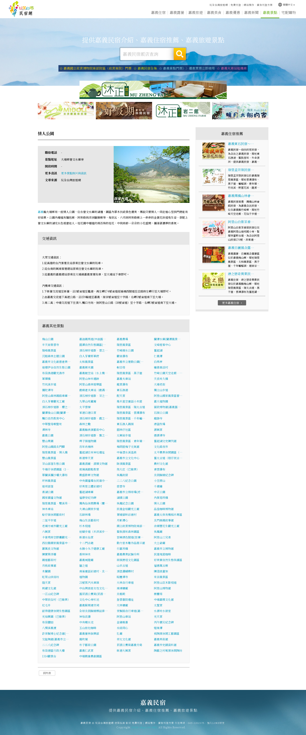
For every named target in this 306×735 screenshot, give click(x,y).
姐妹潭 (158, 628)
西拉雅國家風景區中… (56, 543)
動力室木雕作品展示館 (131, 543)
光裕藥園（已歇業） (55, 616)
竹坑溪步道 (49, 384)
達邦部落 (47, 486)
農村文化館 (161, 464)
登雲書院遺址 (125, 599)
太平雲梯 (85, 407)
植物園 (83, 577)
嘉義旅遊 (195, 12)
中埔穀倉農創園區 (90, 656)
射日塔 (121, 367)
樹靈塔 (158, 594)
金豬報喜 (122, 622)
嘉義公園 (47, 435)
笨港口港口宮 (87, 413)
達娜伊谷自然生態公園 (56, 367)
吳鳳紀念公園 (125, 503)
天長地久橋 (161, 379)
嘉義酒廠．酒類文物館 (93, 464)
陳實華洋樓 (49, 554)
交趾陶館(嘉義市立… (55, 639)
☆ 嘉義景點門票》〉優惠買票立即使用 (187, 68)
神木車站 (47, 509)
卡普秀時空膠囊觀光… (56, 537)
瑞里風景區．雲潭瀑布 (131, 413)
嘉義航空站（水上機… (93, 373)
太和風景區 (86, 362)
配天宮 (121, 396)
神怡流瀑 (85, 616)
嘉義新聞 (251, 13)
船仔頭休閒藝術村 (53, 515)
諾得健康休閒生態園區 (56, 611)
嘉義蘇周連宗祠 (89, 605)
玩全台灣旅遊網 (219, 4)
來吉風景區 (161, 577)
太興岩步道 (124, 435)
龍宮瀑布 (122, 384)
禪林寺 (46, 430)
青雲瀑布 (159, 469)
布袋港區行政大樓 (53, 650)
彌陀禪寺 (47, 390)
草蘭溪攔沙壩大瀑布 (55, 475)
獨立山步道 (161, 390)
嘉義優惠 (233, 12)
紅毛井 (46, 605)
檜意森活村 (161, 367)
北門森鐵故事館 (164, 520)
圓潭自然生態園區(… (92, 345)
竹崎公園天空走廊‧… (168, 373)
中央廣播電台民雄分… (93, 481)
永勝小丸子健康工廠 (92, 548)
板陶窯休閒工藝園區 (166, 633)
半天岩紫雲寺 (50, 345)
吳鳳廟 (158, 532)
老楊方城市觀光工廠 (55, 526)
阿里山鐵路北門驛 (53, 447)
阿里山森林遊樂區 (90, 384)
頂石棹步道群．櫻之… (56, 407)
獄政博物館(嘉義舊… (167, 407)
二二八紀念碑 (50, 645)
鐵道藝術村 (49, 560)
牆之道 (83, 565)
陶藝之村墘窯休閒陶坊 (168, 650)
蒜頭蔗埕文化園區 (128, 560)
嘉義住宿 (158, 12)
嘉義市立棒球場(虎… (130, 492)
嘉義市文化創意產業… (56, 362)
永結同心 (122, 628)
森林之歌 (85, 424)
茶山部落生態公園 (53, 464)
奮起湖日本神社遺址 (92, 452)
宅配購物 (288, 14)
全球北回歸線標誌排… (93, 611)
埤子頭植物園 (87, 441)
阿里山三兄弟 (162, 537)
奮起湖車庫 (86, 492)
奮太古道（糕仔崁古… (168, 458)
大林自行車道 (125, 582)
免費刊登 (236, 4)
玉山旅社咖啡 (87, 628)
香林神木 (85, 554)
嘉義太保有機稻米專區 (168, 515)
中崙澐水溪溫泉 (127, 452)
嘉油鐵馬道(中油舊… (92, 339)
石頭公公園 (161, 413)
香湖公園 (47, 492)
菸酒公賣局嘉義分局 (129, 645)
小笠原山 (159, 481)
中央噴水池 (86, 622)
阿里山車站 (124, 616)
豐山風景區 (49, 458)
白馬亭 (158, 362)
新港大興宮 (124, 650)
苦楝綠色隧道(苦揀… (130, 537)
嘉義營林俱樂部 (89, 633)
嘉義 (40, 212)
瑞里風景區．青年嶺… (131, 441)
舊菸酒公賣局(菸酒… (92, 594)
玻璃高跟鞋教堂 (89, 469)
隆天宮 (46, 582)
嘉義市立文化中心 (128, 458)
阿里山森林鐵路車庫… (56, 396)
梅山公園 (47, 339)
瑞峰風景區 (49, 350)
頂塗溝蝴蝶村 (125, 571)
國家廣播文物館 (52, 498)
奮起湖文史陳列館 (165, 441)
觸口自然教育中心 (53, 418)
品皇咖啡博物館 (164, 509)
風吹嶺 (83, 639)
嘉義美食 (214, 12)
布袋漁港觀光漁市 (53, 373)
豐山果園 (47, 441)
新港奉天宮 (86, 458)
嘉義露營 (177, 12)
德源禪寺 (159, 435)
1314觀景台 (49, 656)
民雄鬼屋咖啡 (162, 554)
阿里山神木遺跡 (89, 379)
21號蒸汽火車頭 (89, 582)
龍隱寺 (158, 418)
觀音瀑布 (122, 356)
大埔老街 (159, 384)
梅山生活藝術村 (89, 520)
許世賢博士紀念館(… (55, 633)
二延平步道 (49, 520)
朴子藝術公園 (87, 645)
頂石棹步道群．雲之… (93, 350)
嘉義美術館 (161, 639)
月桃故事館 (49, 565)
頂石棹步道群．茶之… (93, 396)
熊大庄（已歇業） (128, 469)
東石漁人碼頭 (125, 424)
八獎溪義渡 (49, 628)
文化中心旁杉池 (89, 599)
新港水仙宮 (86, 537)
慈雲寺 (121, 486)
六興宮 (46, 532)
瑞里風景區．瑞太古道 (131, 407)
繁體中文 (286, 4)
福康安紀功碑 (87, 498)
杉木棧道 (85, 526)
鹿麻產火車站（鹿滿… (93, 390)
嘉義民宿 (21, 9)
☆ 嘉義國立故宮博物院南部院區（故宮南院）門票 (95, 68)
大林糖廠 (122, 605)
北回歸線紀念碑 (164, 475)
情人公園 (159, 503)
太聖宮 (158, 605)
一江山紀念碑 (50, 594)
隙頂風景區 (124, 464)
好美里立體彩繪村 (90, 486)
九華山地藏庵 (87, 401)
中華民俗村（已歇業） (56, 599)
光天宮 (158, 616)
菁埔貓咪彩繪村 (127, 515)
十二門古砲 (86, 543)
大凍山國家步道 (89, 509)
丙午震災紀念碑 (164, 622)
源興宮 (158, 430)
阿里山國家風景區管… (168, 396)
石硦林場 (85, 515)
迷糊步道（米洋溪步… (93, 532)
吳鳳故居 (122, 475)
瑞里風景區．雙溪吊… (56, 503)
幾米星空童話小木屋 (129, 401)
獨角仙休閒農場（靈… (93, 503)
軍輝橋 (46, 379)
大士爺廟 (159, 543)
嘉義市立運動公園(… (130, 362)
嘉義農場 (122, 339)
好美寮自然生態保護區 (168, 560)
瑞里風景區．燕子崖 (129, 373)
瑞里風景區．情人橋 (55, 452)
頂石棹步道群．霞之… (93, 418)
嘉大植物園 (161, 401)
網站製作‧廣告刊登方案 (258, 4)
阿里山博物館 (162, 588)
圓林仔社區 (124, 430)
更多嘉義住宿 (232, 303)
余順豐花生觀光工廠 (166, 526)
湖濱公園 (122, 498)
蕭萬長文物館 (50, 548)
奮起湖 (158, 350)
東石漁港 (122, 390)
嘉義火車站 (124, 379)
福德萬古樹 (161, 565)
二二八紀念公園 (127, 481)
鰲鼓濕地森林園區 (128, 532)
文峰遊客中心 (162, 345)
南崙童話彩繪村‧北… (93, 571)
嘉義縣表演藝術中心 (92, 430)
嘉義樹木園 (86, 367)
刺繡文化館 (49, 588)
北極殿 (121, 594)
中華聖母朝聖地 (52, 424)
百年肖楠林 (86, 447)
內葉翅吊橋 (161, 498)
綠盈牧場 (159, 424)
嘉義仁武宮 (86, 650)
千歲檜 (158, 486)
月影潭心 (122, 520)
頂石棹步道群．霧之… (93, 435)
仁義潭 (158, 356)
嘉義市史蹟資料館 (165, 645)
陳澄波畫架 (161, 571)
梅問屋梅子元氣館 (128, 447)
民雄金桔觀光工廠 (128, 509)
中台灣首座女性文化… (93, 588)
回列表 (47, 673)
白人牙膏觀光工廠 (53, 401)
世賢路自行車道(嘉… (130, 611)
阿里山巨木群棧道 (165, 582)
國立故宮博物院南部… (131, 526)
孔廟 (119, 633)
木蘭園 (46, 571)
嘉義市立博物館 (164, 548)
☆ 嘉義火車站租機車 (232, 68)
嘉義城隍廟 (86, 560)
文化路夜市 (161, 447)
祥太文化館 (124, 639)
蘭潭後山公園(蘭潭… (55, 413)
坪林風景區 (49, 481)
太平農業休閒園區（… (168, 452)
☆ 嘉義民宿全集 (145, 68)
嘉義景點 (270, 13)
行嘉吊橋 (122, 548)
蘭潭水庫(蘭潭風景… (167, 339)
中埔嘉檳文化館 (164, 599)
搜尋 (180, 54)
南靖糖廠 (122, 588)
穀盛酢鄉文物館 (89, 475)
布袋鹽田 (47, 622)
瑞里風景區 (124, 345)
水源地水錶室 (162, 611)
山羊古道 (122, 565)
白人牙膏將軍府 (89, 356)
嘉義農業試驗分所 (128, 554)
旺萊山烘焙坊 (50, 577)
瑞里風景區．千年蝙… (131, 418)
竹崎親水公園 (125, 350)
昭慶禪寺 (122, 577)
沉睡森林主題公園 (53, 356)
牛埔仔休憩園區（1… (55, 469)
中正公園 (159, 492)
